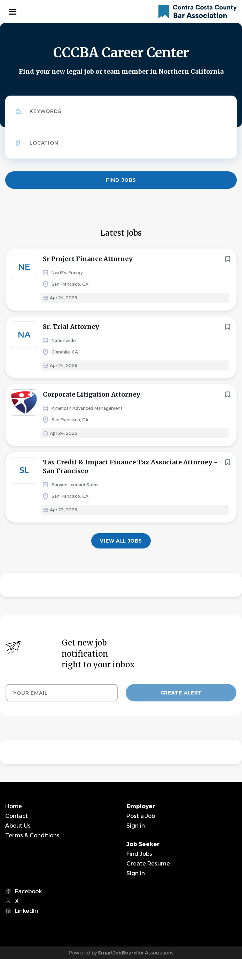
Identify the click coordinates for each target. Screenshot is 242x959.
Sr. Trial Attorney (71, 327)
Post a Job (140, 816)
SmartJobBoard (117, 953)
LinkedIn (26, 911)
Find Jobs (121, 180)
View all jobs (121, 541)
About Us (18, 825)
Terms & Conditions (32, 835)
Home (13, 806)
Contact (16, 816)
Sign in (135, 825)
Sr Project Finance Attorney (88, 259)
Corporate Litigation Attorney (91, 394)
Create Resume (148, 863)
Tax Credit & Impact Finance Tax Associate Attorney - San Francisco (130, 466)
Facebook (28, 891)
